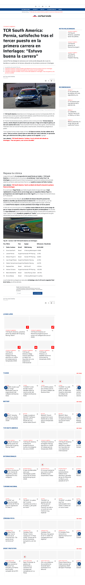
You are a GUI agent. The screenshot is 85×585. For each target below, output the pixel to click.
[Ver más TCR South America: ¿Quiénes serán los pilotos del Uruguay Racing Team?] (16, 323)
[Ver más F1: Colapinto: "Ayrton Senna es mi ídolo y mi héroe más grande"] (63, 113)
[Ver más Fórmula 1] (75, 90)
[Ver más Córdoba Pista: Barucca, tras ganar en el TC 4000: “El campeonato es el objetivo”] (48, 525)
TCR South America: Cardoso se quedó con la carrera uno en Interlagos (24, 70)
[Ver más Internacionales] (12, 468)
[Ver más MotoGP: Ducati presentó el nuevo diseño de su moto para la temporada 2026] (48, 408)
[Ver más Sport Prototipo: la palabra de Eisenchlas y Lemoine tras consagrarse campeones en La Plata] (30, 555)
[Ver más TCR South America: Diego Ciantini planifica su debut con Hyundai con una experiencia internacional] (29, 345)
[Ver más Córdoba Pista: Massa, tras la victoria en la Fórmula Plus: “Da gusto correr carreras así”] (12, 525)
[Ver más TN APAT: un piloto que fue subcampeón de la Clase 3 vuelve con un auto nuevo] (66, 493)
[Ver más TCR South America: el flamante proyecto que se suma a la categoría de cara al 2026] (42, 323)
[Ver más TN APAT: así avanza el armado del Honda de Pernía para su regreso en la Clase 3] (12, 493)
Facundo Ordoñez (10, 76)
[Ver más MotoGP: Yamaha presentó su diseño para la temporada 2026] (12, 408)
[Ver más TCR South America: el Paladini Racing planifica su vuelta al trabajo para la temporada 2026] (12, 345)
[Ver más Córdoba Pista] (12, 530)
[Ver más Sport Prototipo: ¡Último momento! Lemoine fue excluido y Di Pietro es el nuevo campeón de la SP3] (12, 555)
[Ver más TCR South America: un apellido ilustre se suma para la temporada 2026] (46, 345)
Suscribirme (37, 293)
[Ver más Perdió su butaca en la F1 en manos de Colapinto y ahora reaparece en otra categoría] (12, 463)
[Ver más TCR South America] (16, 330)
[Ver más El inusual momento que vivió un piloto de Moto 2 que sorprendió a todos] (48, 463)
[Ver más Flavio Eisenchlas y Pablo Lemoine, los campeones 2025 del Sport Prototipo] (66, 555)
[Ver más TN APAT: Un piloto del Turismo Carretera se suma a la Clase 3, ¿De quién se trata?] (30, 493)
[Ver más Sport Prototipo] (12, 560)
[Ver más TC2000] (12, 385)
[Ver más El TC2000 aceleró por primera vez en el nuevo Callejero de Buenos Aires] (48, 379)
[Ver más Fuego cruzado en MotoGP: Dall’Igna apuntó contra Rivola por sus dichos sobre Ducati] (30, 408)
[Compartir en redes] (27, 330)
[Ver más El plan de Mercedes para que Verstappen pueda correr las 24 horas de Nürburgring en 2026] (30, 463)
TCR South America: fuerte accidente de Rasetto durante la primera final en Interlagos (28, 69)
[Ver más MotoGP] (12, 413)
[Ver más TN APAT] (12, 498)
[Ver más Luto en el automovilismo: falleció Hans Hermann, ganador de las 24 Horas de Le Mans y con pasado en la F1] (66, 463)
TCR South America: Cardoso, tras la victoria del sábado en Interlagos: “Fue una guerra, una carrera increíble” (29, 72)
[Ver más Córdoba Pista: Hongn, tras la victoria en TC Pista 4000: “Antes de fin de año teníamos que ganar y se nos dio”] (30, 525)
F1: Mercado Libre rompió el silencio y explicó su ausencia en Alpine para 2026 (46, 12)
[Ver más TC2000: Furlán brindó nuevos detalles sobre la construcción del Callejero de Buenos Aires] (30, 379)
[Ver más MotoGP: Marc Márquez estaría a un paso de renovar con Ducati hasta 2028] (66, 408)
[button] (26, 9)
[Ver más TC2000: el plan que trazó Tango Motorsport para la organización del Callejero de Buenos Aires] (12, 379)
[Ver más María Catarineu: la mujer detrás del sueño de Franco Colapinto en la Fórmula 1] (63, 123)
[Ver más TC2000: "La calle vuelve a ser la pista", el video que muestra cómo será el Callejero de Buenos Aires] (66, 379)
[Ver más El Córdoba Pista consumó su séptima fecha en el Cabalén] (66, 525)
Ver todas (79, 373)
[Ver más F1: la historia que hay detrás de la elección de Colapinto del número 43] (63, 103)
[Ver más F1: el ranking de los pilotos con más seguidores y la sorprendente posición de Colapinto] (63, 93)
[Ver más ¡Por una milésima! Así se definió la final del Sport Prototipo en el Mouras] (48, 555)
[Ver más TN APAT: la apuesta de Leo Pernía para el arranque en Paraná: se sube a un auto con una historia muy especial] (48, 493)
